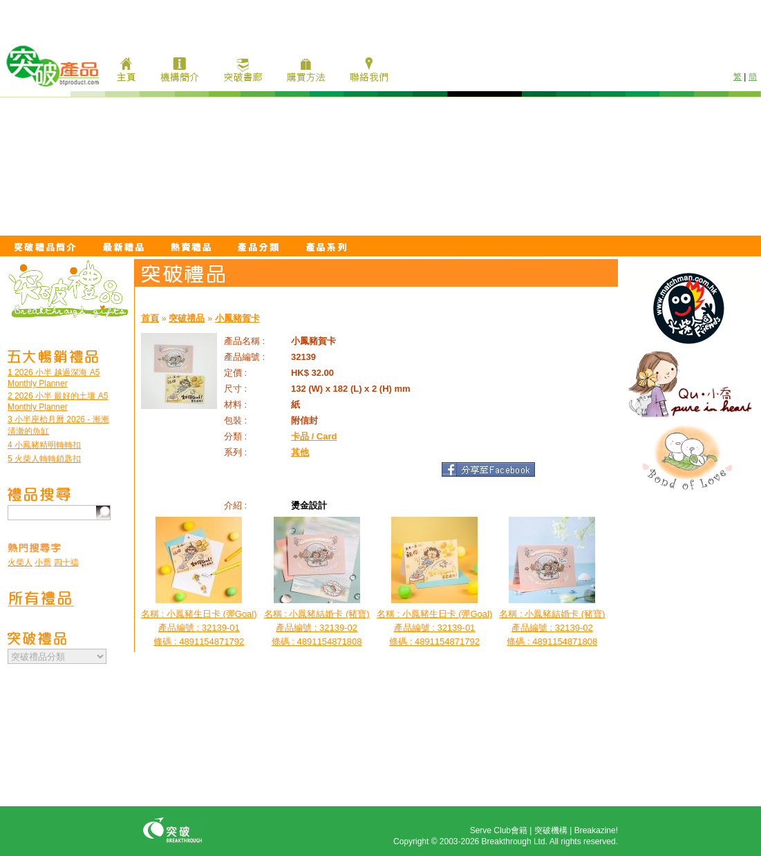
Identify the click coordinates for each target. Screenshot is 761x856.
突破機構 (550, 830)
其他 (300, 452)
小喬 (43, 562)
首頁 (150, 318)
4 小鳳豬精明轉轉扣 (44, 445)
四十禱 (66, 562)
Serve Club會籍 (498, 830)
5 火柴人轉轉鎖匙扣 (44, 459)
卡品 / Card (314, 436)
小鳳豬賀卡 (237, 318)
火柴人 (20, 562)
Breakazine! (596, 830)
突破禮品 (187, 318)
